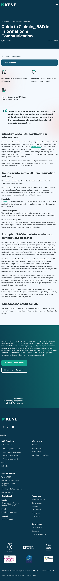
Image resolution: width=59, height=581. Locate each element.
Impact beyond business (40, 455)
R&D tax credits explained (10, 480)
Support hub (36, 506)
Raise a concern (27, 575)
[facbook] (3, 427)
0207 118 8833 (7, 519)
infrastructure (36, 147)
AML (34, 575)
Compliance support (10, 459)
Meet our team (37, 448)
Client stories (36, 510)
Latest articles (37, 528)
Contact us (35, 531)
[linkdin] (8, 427)
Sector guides (5, 21)
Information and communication (21, 21)
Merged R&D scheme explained (8, 485)
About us (35, 445)
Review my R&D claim (10, 456)
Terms (3, 575)
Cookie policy (16, 575)
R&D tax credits (6, 445)
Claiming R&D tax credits (11, 449)
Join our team (36, 452)
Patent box (5, 466)
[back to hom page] (10, 419)
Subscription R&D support (12, 452)
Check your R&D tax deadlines (11, 489)
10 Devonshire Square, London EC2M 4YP (10, 504)
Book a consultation (39, 534)
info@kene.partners (9, 512)
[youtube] (13, 427)
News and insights (38, 500)
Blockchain (5, 202)
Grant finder (36, 513)
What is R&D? (6, 477)
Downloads (36, 516)
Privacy (9, 575)
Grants (3, 462)
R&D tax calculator (7, 492)
